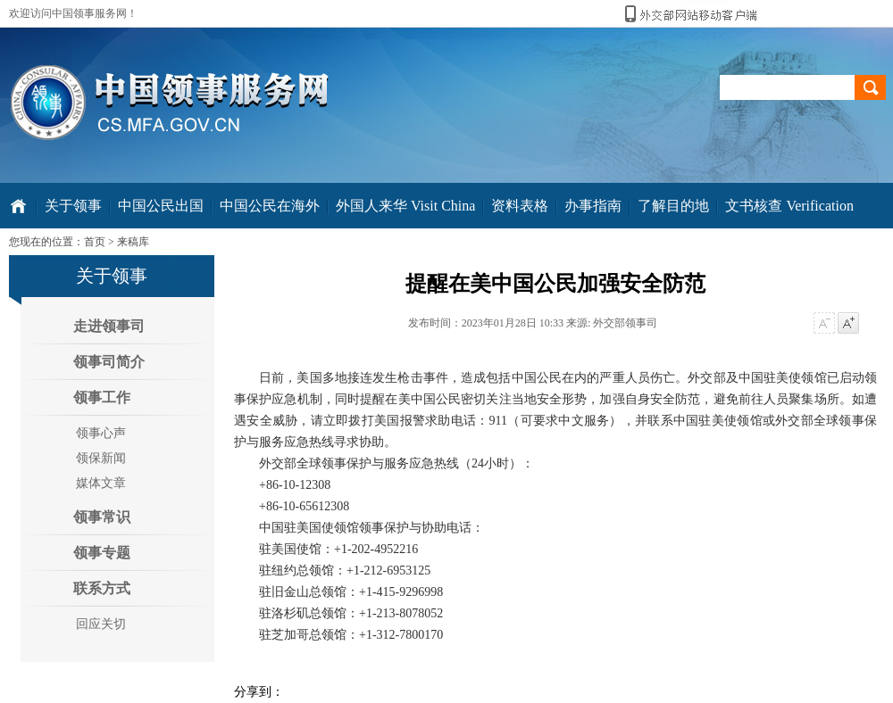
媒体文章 (101, 483)
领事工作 (101, 397)
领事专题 (101, 552)
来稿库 (133, 242)
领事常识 (101, 517)
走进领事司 (109, 326)
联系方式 (101, 588)
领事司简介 (109, 361)
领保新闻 (101, 458)
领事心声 (101, 433)
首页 (94, 242)
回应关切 (101, 624)
